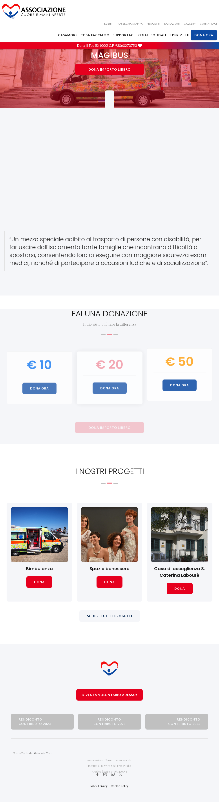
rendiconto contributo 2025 (109, 721)
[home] (34, 11)
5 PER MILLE (179, 35)
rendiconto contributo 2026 (184, 721)
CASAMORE (67, 35)
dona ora (203, 35)
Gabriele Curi (42, 761)
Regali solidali (152, 35)
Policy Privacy (98, 786)
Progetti (153, 23)
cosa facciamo (95, 35)
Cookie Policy (119, 786)
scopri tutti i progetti (109, 616)
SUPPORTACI (124, 35)
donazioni (172, 23)
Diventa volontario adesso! (109, 695)
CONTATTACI (208, 23)
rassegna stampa (130, 23)
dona (39, 582)
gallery (190, 23)
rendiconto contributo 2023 (35, 721)
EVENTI (109, 23)
